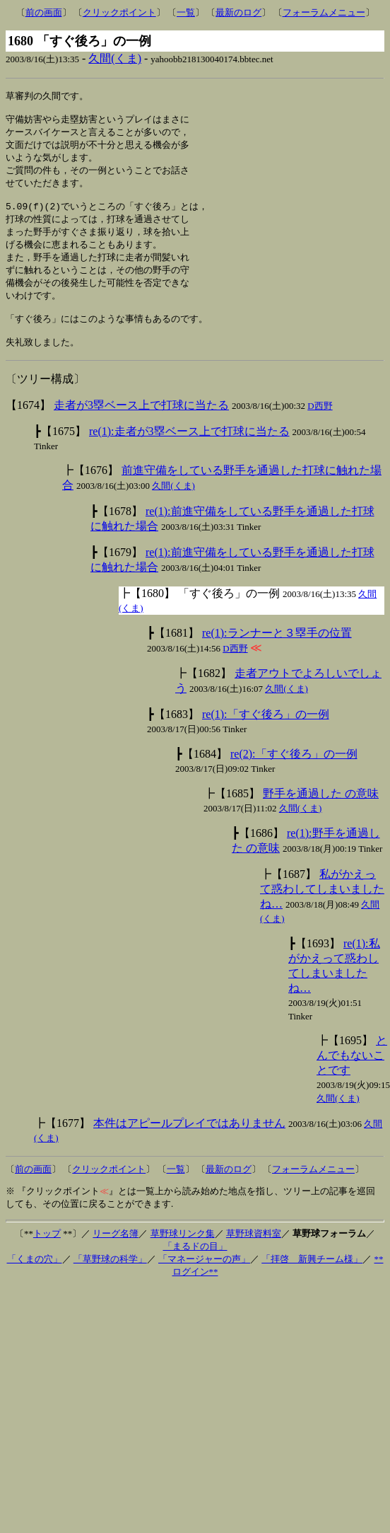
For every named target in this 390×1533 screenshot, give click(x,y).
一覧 (186, 12)
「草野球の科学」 (110, 1279)
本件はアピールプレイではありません (189, 1144)
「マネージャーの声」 (204, 1279)
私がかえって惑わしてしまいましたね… (322, 909)
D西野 (319, 426)
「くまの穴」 (34, 1279)
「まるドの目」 (195, 1266)
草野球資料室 (253, 1254)
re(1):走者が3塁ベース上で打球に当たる (189, 452)
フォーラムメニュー (324, 12)
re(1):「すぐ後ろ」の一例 (265, 735)
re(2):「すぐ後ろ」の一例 (294, 774)
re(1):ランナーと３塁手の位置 (277, 653)
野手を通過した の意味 (321, 814)
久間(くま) (114, 58)
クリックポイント (119, 12)
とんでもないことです (352, 1076)
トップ (47, 1254)
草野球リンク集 (182, 1254)
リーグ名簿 (115, 1254)
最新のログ (238, 12)
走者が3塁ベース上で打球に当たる (141, 426)
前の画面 (43, 12)
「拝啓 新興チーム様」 (311, 1279)
